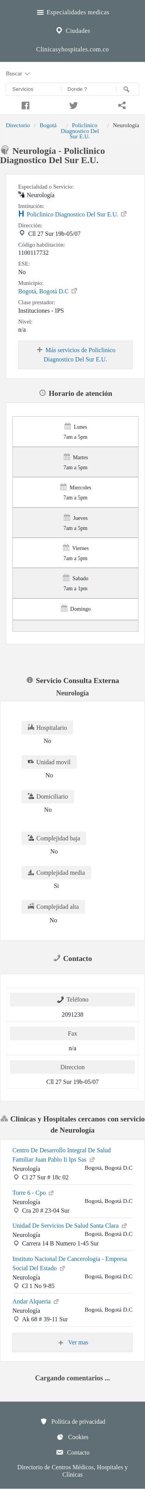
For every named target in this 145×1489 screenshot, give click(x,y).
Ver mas (73, 1342)
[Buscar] (127, 89)
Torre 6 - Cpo (33, 1192)
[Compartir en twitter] (72, 104)
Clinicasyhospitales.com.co (72, 49)
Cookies (72, 1437)
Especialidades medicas (72, 11)
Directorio (18, 125)
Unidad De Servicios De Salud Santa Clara (70, 1225)
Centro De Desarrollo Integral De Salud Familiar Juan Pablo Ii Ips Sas (61, 1155)
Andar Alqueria (36, 1301)
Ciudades (72, 30)
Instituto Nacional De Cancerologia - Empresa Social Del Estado (69, 1263)
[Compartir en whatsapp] (121, 104)
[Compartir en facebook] (24, 104)
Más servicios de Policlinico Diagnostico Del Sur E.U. (76, 354)
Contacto (73, 1452)
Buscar (18, 74)
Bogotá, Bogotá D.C (48, 291)
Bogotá (47, 125)
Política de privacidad (73, 1421)
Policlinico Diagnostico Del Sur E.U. (80, 131)
